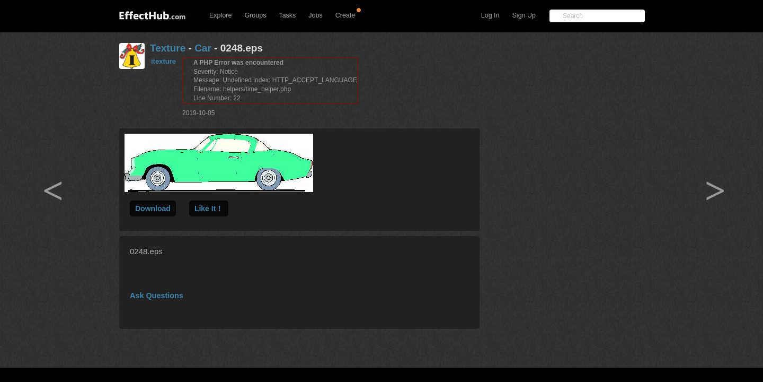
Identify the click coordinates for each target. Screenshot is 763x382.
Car (202, 48)
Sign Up (524, 15)
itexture (163, 61)
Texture (167, 48)
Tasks (287, 15)
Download (153, 208)
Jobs (315, 15)
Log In (490, 15)
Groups (255, 15)
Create (345, 15)
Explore (220, 15)
